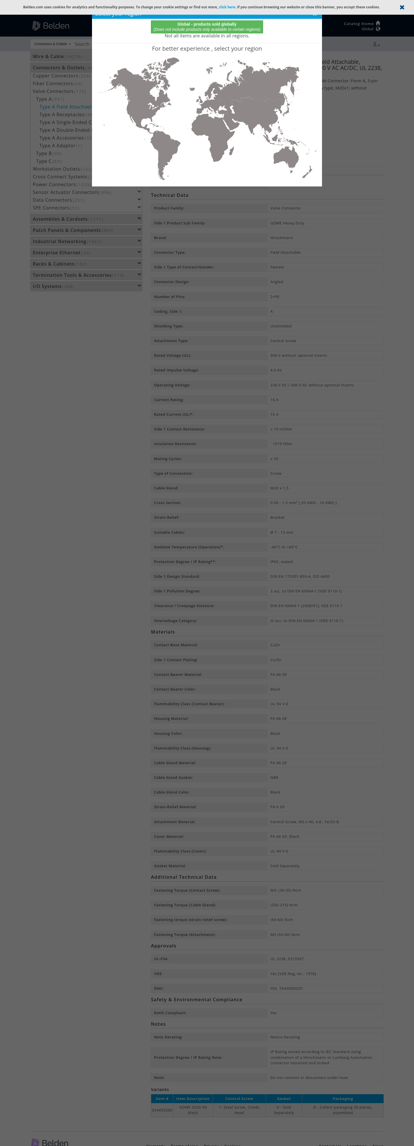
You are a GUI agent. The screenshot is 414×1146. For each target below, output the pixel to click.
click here (227, 7)
